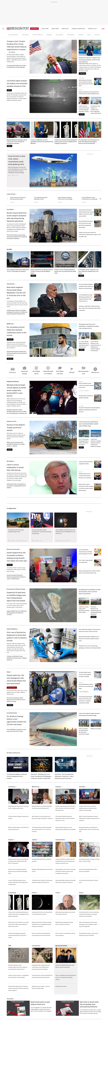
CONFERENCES (34, 28)
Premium (97, 34)
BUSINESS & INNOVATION (78, 28)
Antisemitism (70, 34)
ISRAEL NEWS (45, 28)
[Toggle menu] (3, 28)
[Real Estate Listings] (24, 370)
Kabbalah (49, 34)
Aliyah (89, 34)
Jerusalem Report (13, 34)
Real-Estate (25, 34)
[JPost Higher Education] (60, 370)
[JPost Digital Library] (36, 370)
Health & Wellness (37, 34)
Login (103, 28)
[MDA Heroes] (95, 370)
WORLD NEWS (55, 28)
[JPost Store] (12, 370)
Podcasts (80, 34)
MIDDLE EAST (65, 28)
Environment (59, 34)
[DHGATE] (71, 370)
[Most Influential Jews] (83, 370)
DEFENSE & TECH (92, 28)
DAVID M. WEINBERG (84, 390)
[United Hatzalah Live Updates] (48, 370)
